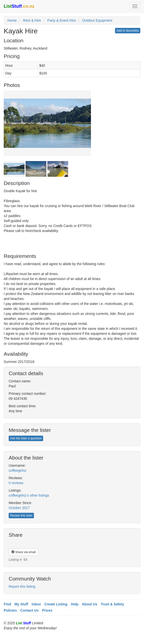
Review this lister (21, 515)
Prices (47, 610)
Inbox (36, 604)
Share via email (23, 552)
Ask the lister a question (26, 438)
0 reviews (16, 483)
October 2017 (19, 508)
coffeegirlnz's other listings (29, 495)
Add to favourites (127, 30)
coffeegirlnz (17, 470)
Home (12, 20)
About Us (89, 604)
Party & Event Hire (61, 20)
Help (74, 604)
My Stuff (21, 604)
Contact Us (29, 610)
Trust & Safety (112, 604)
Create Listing (55, 604)
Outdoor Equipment (97, 20)
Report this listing (22, 586)
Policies (10, 610)
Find (7, 604)
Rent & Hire (32, 20)
